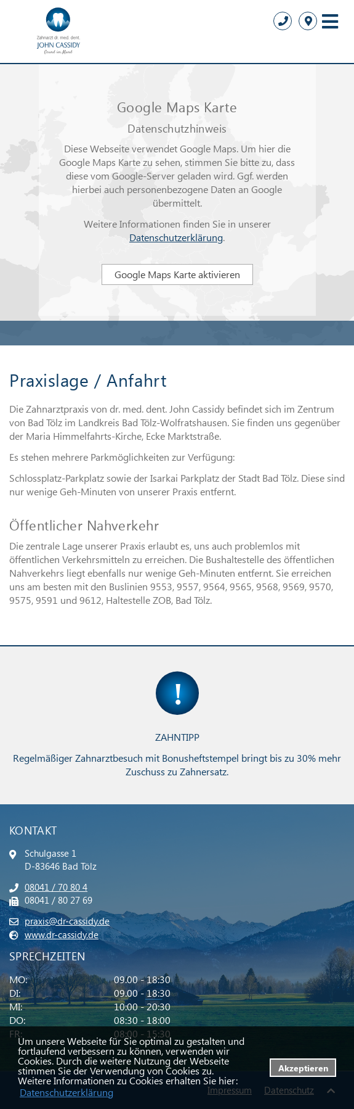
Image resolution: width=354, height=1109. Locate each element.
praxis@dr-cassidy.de (67, 921)
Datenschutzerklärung (176, 237)
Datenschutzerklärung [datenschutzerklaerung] (66, 1092)
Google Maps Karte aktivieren (177, 274)
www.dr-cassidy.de (62, 934)
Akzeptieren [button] (303, 1068)
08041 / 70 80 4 (56, 887)
